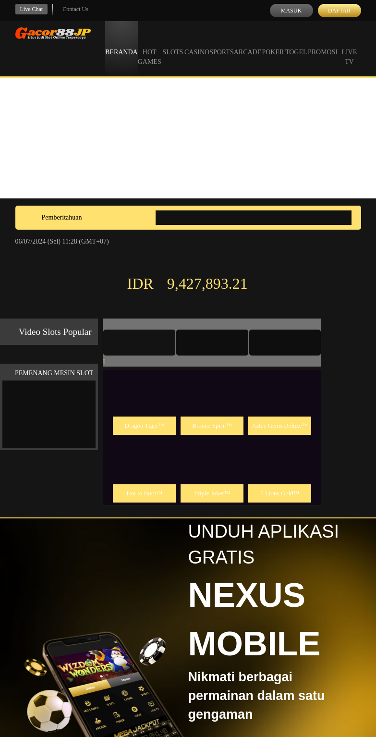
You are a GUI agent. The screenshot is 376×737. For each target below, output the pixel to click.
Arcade (248, 43)
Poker (273, 43)
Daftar (339, 10)
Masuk (291, 10)
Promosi (323, 43)
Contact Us (75, 9)
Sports (221, 43)
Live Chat (31, 9)
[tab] (139, 343)
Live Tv (349, 48)
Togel (296, 43)
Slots (172, 43)
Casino (196, 43)
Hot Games (149, 48)
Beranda (121, 43)
